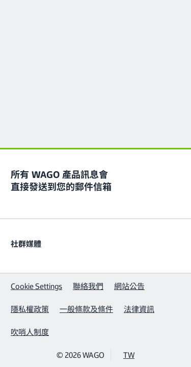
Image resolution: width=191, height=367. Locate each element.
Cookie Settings (36, 285)
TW (128, 354)
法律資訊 (139, 308)
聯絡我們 (88, 285)
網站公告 (129, 285)
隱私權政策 (30, 308)
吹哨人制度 (30, 331)
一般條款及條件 (86, 308)
